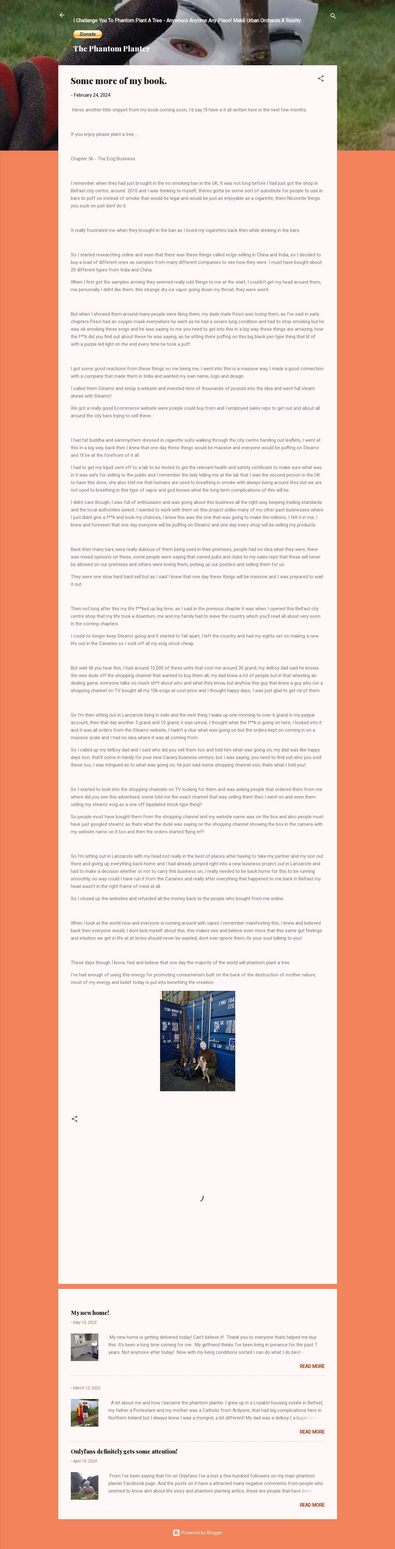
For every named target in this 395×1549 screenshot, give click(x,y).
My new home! (90, 1313)
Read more (312, 1366)
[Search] (333, 17)
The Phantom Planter (111, 48)
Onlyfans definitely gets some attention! (124, 1451)
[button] (321, 79)
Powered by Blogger (197, 1533)
